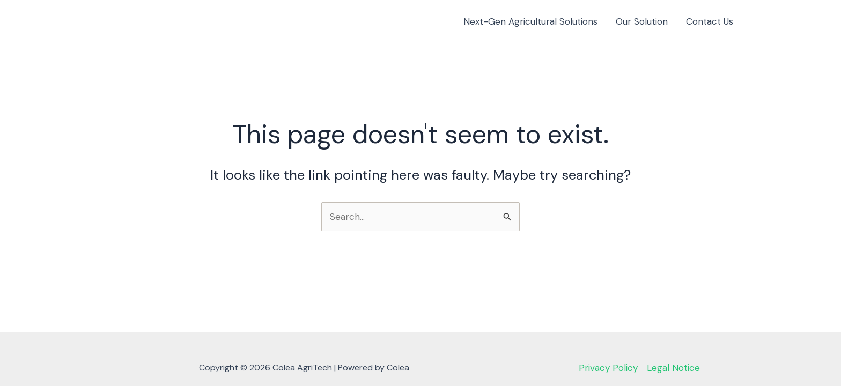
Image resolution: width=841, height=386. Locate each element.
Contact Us (709, 21)
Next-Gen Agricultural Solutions (530, 21)
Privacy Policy (608, 368)
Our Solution (642, 21)
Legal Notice (673, 368)
